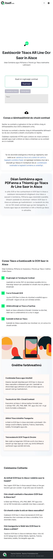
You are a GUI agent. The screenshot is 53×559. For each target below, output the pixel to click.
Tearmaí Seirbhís (16, 554)
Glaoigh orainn (40, 556)
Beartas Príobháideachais (30, 554)
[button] (26, 82)
